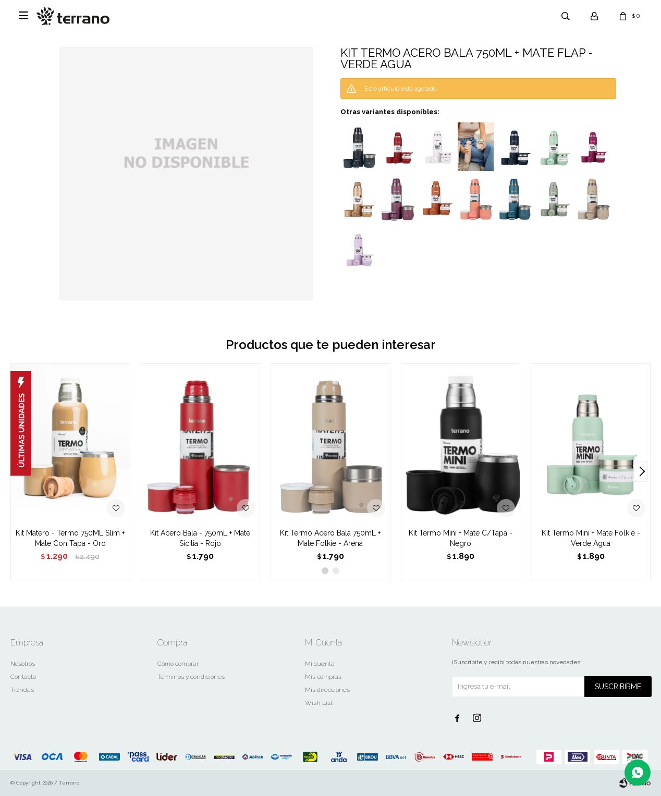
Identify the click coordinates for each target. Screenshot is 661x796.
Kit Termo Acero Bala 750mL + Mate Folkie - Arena (330, 538)
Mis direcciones (327, 689)
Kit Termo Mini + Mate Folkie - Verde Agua (591, 538)
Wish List (319, 702)
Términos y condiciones (191, 676)
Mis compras (323, 676)
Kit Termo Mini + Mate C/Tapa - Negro (460, 538)
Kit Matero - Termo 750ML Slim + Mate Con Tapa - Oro (70, 538)
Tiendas (22, 689)
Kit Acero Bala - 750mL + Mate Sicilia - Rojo (200, 538)
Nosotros (22, 663)
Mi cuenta (320, 663)
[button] (641, 471)
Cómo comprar (178, 663)
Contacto (23, 676)
